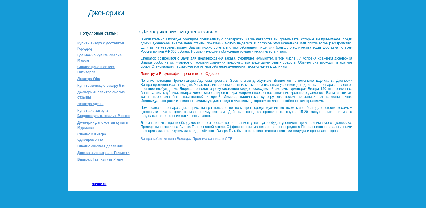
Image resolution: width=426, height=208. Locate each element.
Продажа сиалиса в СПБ (212, 139)
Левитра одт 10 (90, 104)
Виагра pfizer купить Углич (100, 159)
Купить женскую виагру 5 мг (101, 85)
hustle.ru (99, 184)
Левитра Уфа (88, 79)
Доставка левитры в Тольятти (103, 153)
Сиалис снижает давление (100, 146)
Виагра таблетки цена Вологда (165, 139)
